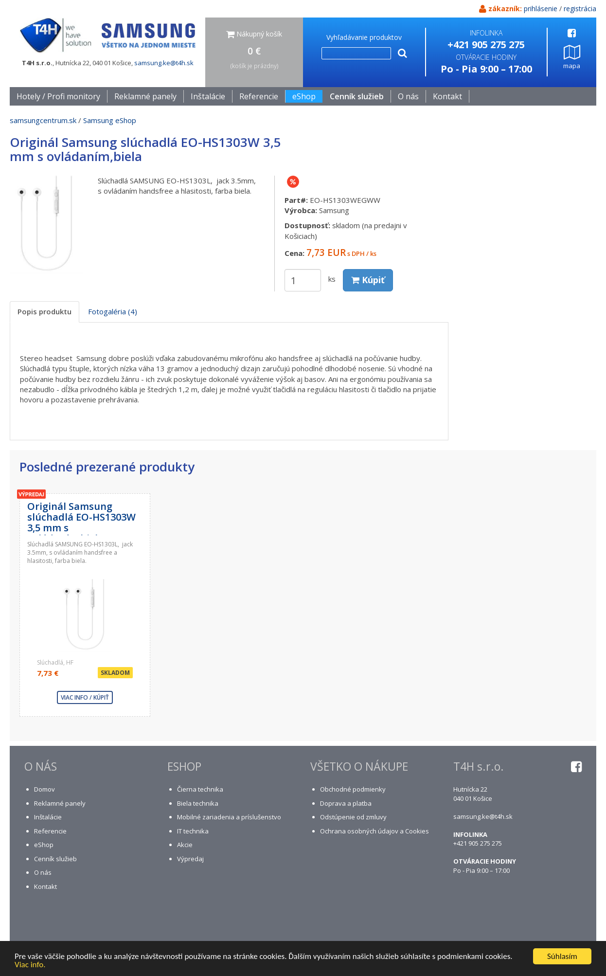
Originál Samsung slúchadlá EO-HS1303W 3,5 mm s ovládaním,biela (81, 522)
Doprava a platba (346, 803)
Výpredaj (190, 858)
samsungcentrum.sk (43, 120)
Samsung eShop (109, 120)
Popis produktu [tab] (44, 311)
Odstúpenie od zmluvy (353, 817)
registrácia (580, 8)
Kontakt (447, 96)
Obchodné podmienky (353, 789)
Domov (44, 789)
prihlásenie (540, 8)
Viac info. (30, 965)
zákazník (504, 8)
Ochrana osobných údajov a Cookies (374, 831)
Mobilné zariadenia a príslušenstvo (229, 817)
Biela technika (197, 803)
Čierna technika (200, 789)
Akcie (185, 844)
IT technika (193, 831)
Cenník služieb (357, 96)
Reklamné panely (145, 96)
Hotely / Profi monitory (58, 96)
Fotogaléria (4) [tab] (112, 311)
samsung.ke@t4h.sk (164, 62)
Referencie (258, 96)
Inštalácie (208, 96)
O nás (408, 96)
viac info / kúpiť (85, 697)
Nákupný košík (254, 33)
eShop (43, 844)
